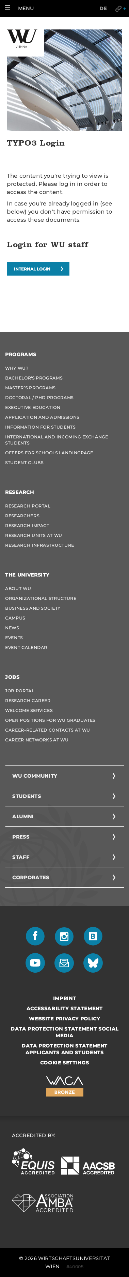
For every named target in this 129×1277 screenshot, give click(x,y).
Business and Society (33, 608)
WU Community (34, 776)
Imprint (64, 998)
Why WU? (17, 368)
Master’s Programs (30, 387)
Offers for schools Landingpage (49, 452)
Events (14, 637)
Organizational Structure (41, 598)
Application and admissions (42, 417)
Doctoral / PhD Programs (39, 397)
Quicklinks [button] (120, 8)
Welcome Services (28, 710)
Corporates (30, 877)
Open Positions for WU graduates (50, 720)
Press (20, 837)
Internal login (32, 269)
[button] (21, 8)
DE (103, 8)
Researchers (22, 515)
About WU (18, 588)
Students (26, 796)
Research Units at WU (33, 535)
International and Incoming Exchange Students (56, 440)
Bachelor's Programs (33, 378)
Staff (20, 857)
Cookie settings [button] (64, 1063)
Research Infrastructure (39, 545)
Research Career (28, 700)
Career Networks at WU (37, 739)
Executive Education (32, 407)
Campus (15, 618)
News (12, 627)
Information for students (40, 427)
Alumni (23, 817)
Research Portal (27, 505)
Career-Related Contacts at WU (47, 730)
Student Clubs (24, 462)
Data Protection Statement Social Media (64, 1032)
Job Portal (19, 690)
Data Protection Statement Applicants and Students (64, 1049)
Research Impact (27, 525)
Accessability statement (65, 1008)
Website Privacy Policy (64, 1019)
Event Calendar (26, 647)
